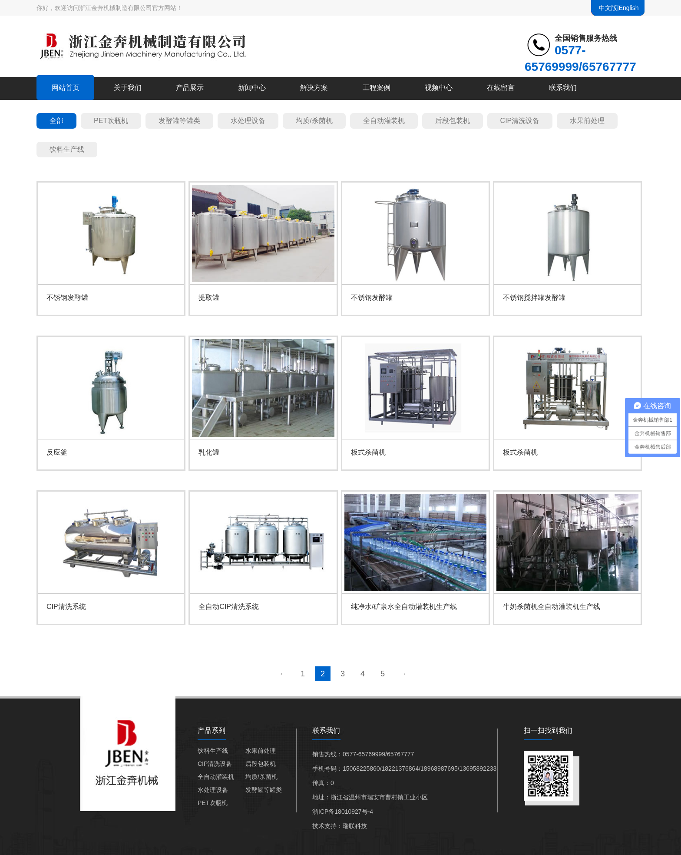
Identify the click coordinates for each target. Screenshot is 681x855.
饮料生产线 (67, 149)
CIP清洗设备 (520, 120)
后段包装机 (452, 120)
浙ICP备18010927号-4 (342, 811)
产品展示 (190, 87)
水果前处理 (587, 120)
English (629, 7)
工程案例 (376, 87)
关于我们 (128, 87)
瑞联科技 (355, 825)
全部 (56, 120)
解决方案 (314, 87)
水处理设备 (248, 120)
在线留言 (501, 87)
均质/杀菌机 (314, 120)
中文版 (608, 7)
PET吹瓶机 (111, 120)
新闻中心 (252, 87)
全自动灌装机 (384, 120)
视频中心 (439, 87)
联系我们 (563, 87)
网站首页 (65, 87)
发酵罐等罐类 (179, 120)
